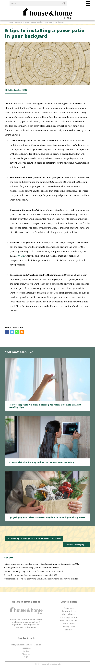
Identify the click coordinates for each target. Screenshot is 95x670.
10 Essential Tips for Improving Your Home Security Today (41, 462)
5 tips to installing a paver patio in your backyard (44, 32)
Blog (16, 22)
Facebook (26, 648)
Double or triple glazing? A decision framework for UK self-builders (35, 571)
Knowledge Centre (68, 617)
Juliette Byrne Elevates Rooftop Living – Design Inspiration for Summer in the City (41, 564)
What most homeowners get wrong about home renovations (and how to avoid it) (41, 578)
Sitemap (69, 629)
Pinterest (26, 654)
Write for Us (68, 623)
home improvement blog (28, 622)
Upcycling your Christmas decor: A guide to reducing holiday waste (47, 517)
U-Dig (21, 255)
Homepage (69, 608)
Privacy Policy (68, 626)
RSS (26, 657)
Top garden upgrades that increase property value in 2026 (30, 575)
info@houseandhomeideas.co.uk (26, 644)
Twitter (26, 651)
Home (11, 22)
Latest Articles (68, 611)
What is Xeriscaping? (77, 544)
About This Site (69, 614)
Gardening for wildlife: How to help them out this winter (34, 538)
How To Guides (24, 22)
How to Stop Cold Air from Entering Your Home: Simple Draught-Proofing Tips (45, 405)
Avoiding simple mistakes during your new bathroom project (31, 567)
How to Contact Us (69, 620)
